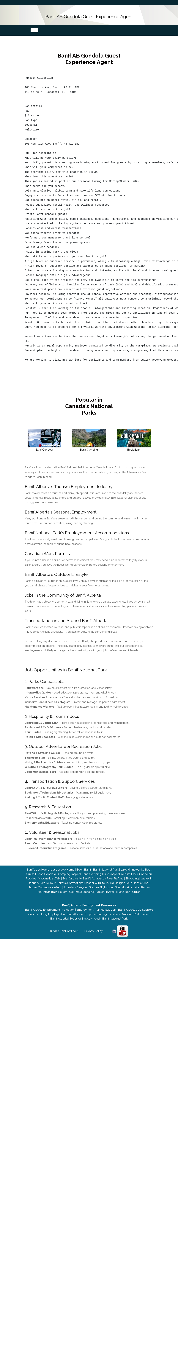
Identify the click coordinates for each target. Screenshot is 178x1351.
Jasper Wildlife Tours (99, 877)
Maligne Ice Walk (49, 872)
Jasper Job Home (62, 863)
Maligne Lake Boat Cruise (131, 877)
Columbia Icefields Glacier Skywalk (92, 885)
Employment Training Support (96, 903)
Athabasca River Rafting (108, 872)
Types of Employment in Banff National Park (99, 912)
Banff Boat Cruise (128, 885)
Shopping (132, 872)
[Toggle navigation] (34, 30)
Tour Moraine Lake (127, 881)
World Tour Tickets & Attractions (62, 877)
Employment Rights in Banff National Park (112, 908)
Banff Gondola (46, 868)
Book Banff (83, 863)
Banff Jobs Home (38, 863)
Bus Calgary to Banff (76, 872)
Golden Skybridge (101, 881)
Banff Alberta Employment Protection (50, 903)
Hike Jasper (111, 868)
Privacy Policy (93, 924)
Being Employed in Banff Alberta (61, 908)
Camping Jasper (69, 868)
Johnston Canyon (75, 881)
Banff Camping (91, 868)
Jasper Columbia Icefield (45, 881)
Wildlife (125, 868)
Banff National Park (106, 863)
